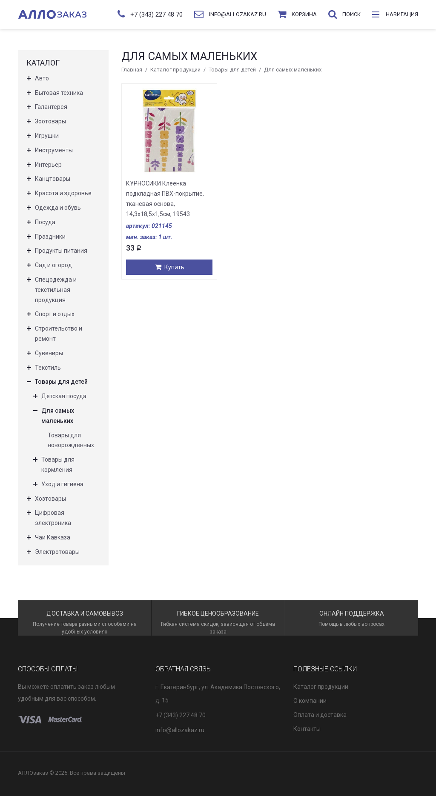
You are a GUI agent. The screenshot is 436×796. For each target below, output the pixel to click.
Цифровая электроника (53, 517)
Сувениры (49, 353)
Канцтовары (52, 178)
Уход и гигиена (62, 484)
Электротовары (57, 551)
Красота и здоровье (63, 193)
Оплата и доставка (320, 714)
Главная (131, 69)
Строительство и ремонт (58, 333)
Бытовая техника (59, 92)
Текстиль (48, 367)
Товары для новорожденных (71, 440)
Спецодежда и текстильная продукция (56, 289)
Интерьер (48, 164)
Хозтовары (50, 498)
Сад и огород (53, 265)
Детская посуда (63, 396)
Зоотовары (50, 121)
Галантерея (51, 106)
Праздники (50, 236)
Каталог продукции (175, 69)
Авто (42, 78)
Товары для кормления (58, 464)
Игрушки (47, 135)
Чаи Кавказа (52, 537)
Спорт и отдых (55, 314)
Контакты (307, 728)
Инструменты (54, 150)
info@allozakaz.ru (179, 730)
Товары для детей (232, 69)
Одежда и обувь (58, 207)
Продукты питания (61, 250)
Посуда (45, 222)
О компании (310, 700)
